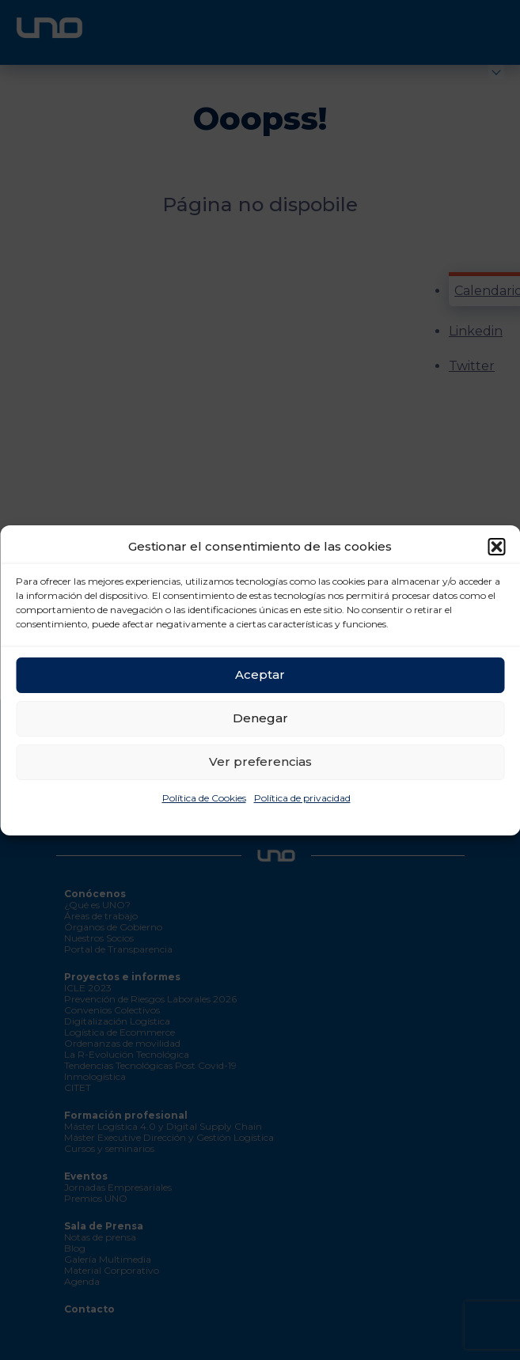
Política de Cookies (204, 798)
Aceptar (260, 674)
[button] (496, 547)
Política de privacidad (302, 798)
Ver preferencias (260, 761)
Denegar (260, 717)
